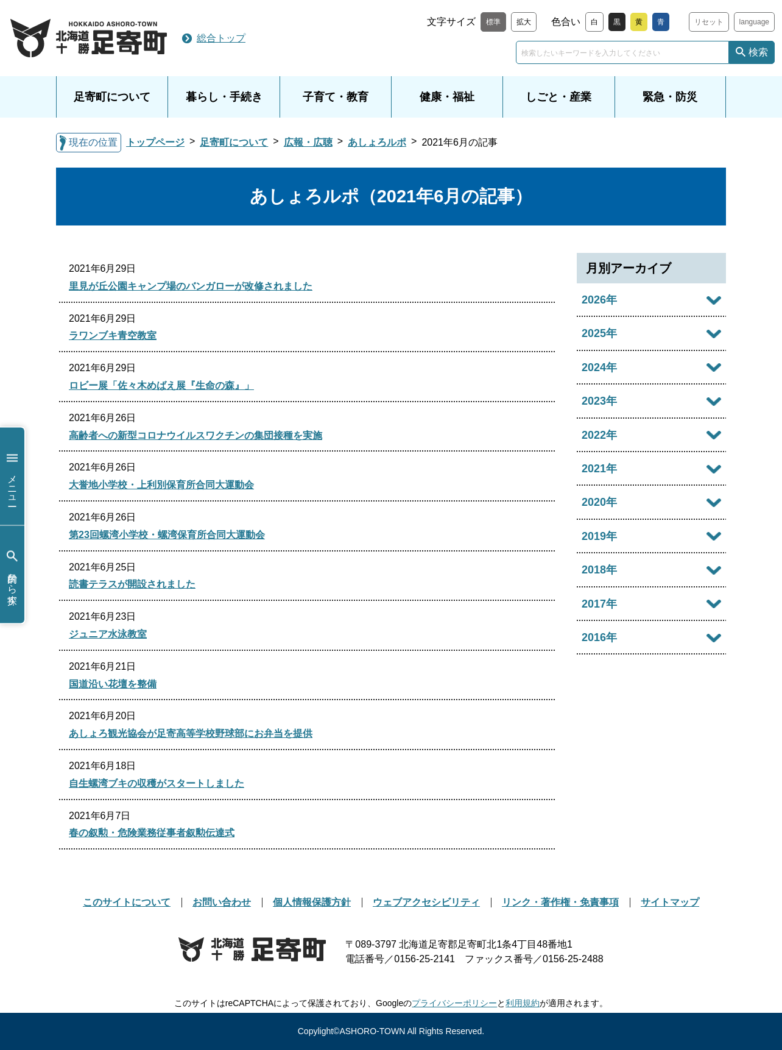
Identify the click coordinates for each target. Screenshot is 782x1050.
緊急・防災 (670, 97)
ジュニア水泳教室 (108, 634)
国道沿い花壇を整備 (113, 684)
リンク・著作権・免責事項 (560, 902)
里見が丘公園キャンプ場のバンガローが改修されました (190, 286)
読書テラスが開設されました (132, 584)
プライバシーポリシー (454, 1003)
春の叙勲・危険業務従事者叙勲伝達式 (151, 833)
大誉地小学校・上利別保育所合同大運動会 (161, 485)
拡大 (523, 22)
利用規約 (522, 1003)
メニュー (12, 476)
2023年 (599, 401)
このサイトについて (127, 902)
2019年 (599, 536)
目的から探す (12, 574)
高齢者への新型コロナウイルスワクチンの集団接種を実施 (195, 435)
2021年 (599, 469)
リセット (709, 22)
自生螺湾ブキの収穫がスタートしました (156, 783)
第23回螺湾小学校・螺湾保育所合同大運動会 (167, 535)
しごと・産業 (558, 97)
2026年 (599, 300)
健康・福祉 (447, 97)
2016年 (599, 637)
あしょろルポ (377, 142)
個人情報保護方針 (312, 902)
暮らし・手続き (224, 97)
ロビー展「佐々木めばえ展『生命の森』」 (161, 385)
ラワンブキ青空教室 (113, 335)
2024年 (599, 367)
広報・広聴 (308, 142)
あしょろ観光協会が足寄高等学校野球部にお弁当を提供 (190, 733)
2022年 (599, 435)
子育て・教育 (335, 97)
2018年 (599, 570)
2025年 (599, 333)
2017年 (599, 604)
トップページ (155, 142)
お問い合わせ (221, 902)
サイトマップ (670, 902)
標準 (493, 22)
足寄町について (112, 97)
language (754, 22)
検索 (758, 52)
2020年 (599, 502)
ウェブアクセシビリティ (426, 902)
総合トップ (221, 38)
